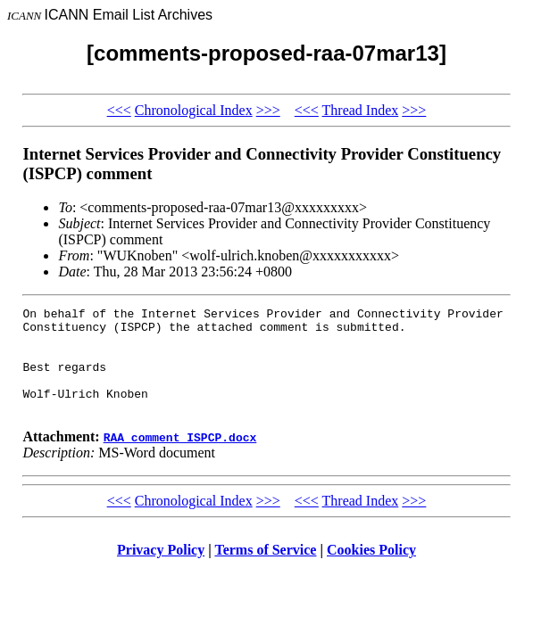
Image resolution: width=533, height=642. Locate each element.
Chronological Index (194, 110)
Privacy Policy (160, 571)
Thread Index (360, 110)
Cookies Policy (371, 571)
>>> (268, 110)
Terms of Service (265, 571)
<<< (119, 110)
